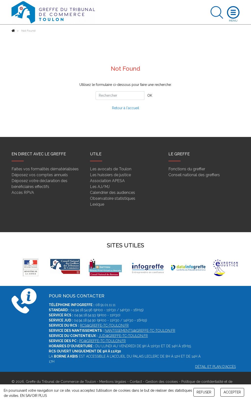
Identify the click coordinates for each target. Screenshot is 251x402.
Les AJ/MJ (100, 186)
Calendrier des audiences (112, 192)
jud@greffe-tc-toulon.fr (123, 336)
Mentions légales (112, 382)
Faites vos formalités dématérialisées (45, 169)
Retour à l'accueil (125, 108)
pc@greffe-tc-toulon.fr (102, 341)
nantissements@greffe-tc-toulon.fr (140, 331)
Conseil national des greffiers (194, 175)
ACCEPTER (232, 392)
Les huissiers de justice (110, 175)
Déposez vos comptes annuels (40, 175)
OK (149, 95)
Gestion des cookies (161, 382)
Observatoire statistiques (112, 198)
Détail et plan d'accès (215, 367)
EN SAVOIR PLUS (33, 396)
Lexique (97, 204)
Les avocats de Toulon (110, 169)
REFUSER (204, 392)
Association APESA (107, 180)
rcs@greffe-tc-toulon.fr (104, 325)
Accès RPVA (23, 192)
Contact (136, 382)
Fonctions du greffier (186, 169)
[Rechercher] (120, 95)
